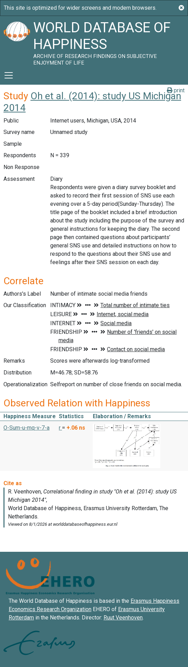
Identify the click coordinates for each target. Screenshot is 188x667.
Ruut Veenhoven (123, 617)
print (176, 90)
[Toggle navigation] (8, 75)
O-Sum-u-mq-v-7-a (26, 427)
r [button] (60, 427)
